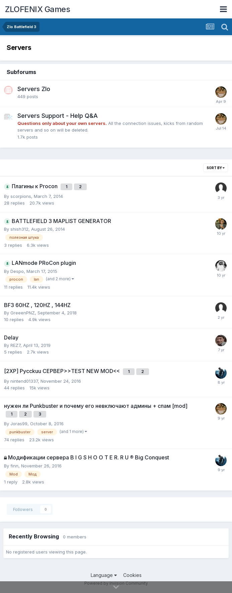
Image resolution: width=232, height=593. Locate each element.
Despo (17, 271)
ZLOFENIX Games (37, 9)
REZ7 (15, 345)
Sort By (216, 168)
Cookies (132, 575)
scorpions (20, 196)
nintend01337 (24, 381)
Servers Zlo (33, 88)
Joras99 (18, 423)
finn (14, 465)
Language (104, 575)
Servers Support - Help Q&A (57, 115)
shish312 (19, 229)
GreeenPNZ (22, 312)
